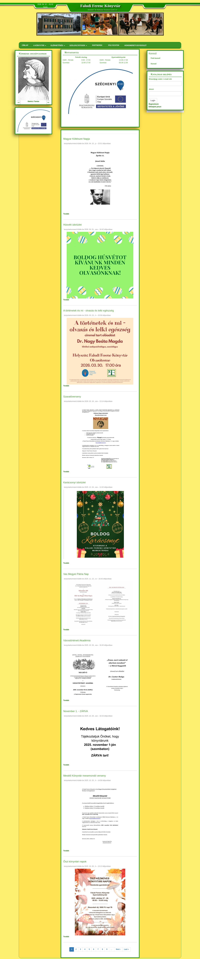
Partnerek (97, 45)
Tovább (66, 214)
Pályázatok (113, 45)
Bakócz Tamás (33, 101)
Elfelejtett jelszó (155, 107)
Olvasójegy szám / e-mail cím (160, 79)
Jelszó (151, 89)
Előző (22, 103)
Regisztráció (154, 104)
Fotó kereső (155, 58)
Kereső (154, 64)
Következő (42, 103)
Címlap (25, 45)
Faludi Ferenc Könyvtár (100, 6)
